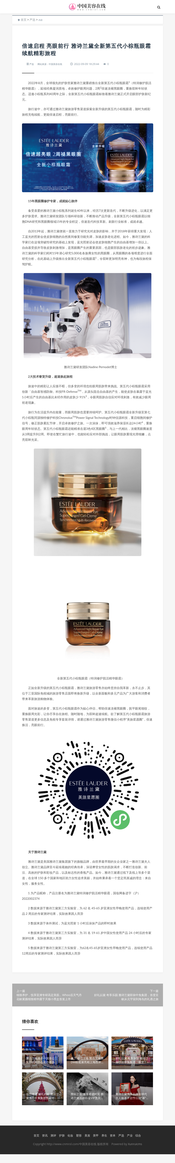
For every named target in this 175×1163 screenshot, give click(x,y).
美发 (86, 1145)
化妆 (69, 1145)
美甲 (95, 1145)
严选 (32, 20)
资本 (112, 1145)
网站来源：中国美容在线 (52, 64)
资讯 (44, 1145)
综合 (137, 1145)
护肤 (61, 1145)
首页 (23, 20)
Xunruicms (135, 1153)
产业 (129, 1145)
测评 (52, 1145)
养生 (103, 1145)
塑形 (78, 1145)
